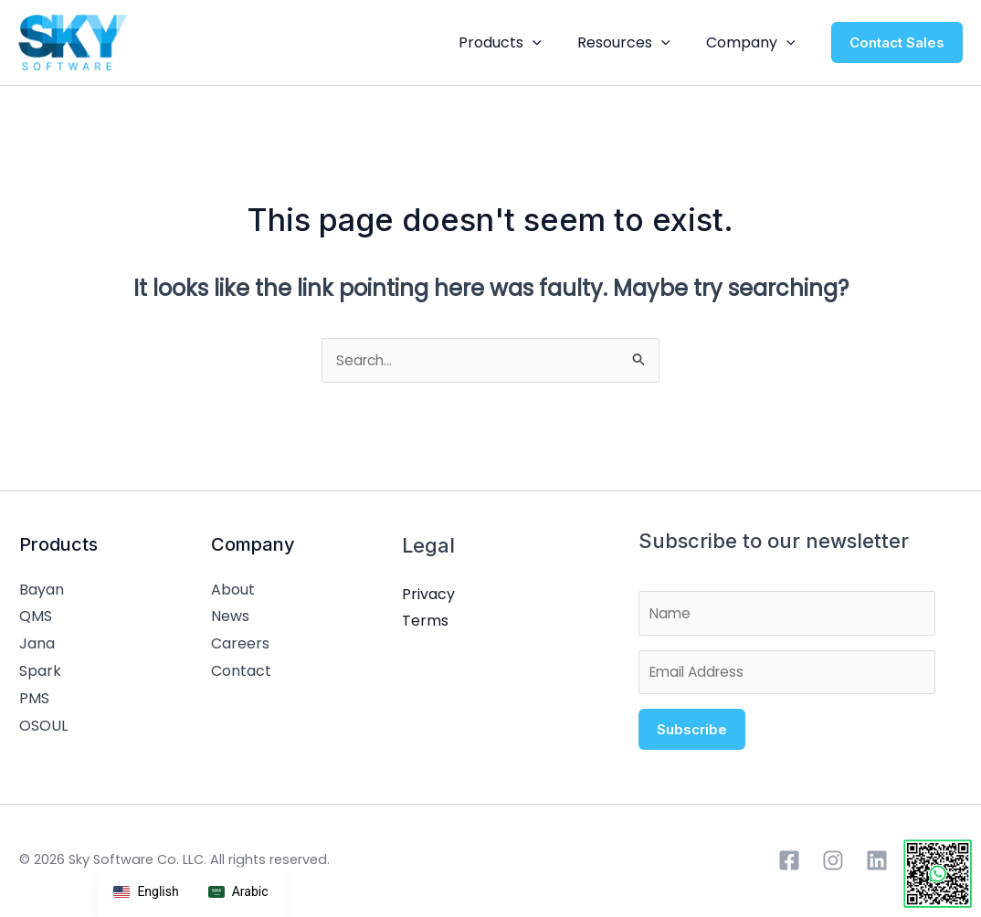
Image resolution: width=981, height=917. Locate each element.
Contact (236, 672)
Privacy (417, 595)
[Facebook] (789, 867)
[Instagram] (833, 867)
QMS (35, 617)
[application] (549, 43)
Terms (414, 622)
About (227, 591)
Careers (235, 645)
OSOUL (43, 726)
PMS (34, 699)
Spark (40, 672)
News (225, 617)
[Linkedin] (877, 867)
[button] (897, 42)
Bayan (41, 591)
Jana (37, 645)
